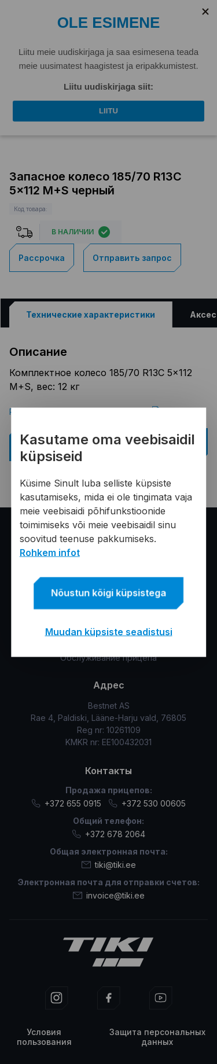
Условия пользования (44, 1037)
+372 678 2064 (108, 834)
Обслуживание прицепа (108, 657)
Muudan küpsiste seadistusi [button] (108, 631)
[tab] (90, 314)
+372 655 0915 (66, 803)
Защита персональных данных (157, 1037)
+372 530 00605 (147, 803)
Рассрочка (42, 258)
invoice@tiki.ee (109, 895)
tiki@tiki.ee (109, 865)
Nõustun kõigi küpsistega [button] (108, 592)
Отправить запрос (132, 258)
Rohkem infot (50, 552)
